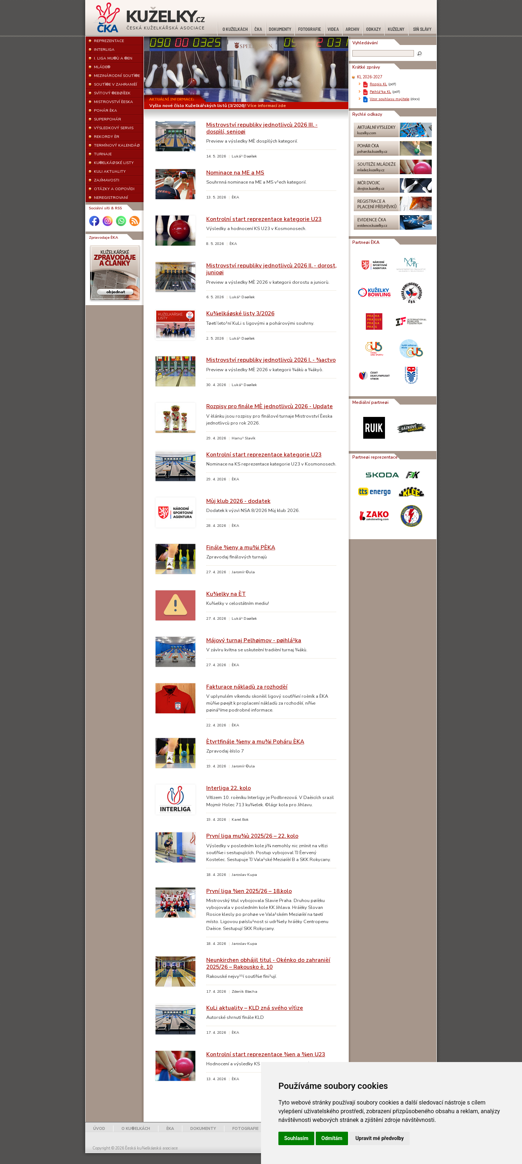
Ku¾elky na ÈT (226, 594)
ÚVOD (99, 1128)
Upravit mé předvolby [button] (379, 1138)
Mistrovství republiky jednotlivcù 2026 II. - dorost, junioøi (271, 269)
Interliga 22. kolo (228, 788)
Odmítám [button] (332, 1138)
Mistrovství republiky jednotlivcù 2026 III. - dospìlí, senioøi (262, 128)
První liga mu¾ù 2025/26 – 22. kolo (252, 836)
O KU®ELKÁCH (135, 1128)
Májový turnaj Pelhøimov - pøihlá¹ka (253, 640)
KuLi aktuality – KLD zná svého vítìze (254, 1008)
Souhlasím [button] (296, 1138)
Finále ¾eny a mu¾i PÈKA (240, 547)
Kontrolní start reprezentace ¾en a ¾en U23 (265, 1054)
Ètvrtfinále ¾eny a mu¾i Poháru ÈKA (255, 741)
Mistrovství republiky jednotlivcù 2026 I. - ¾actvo (271, 360)
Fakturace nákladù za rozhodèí (246, 686)
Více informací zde (266, 105)
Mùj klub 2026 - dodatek (238, 501)
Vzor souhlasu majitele (389, 99)
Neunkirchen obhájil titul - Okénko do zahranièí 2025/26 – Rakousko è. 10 (268, 963)
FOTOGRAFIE (245, 1128)
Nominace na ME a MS (235, 172)
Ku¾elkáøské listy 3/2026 (240, 313)
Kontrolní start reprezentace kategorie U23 (264, 219)
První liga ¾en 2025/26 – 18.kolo (249, 891)
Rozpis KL (378, 84)
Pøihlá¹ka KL (380, 91)
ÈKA (170, 1128)
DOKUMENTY (203, 1128)
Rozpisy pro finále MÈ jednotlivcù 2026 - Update (269, 406)
